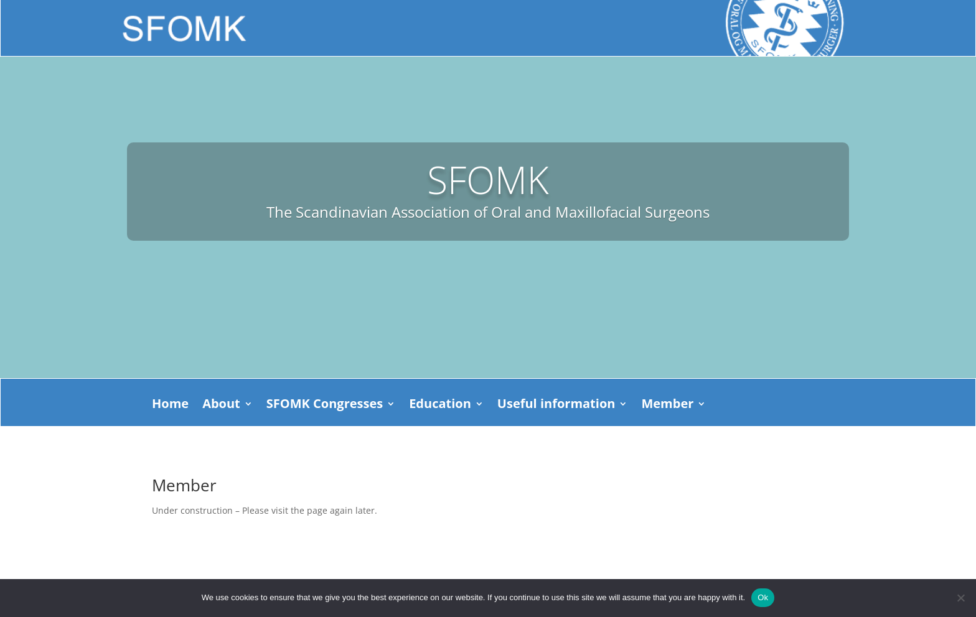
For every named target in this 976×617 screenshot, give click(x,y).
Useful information (556, 405)
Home (170, 405)
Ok (763, 597)
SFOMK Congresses (324, 405)
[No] (960, 597)
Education (440, 405)
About (221, 405)
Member (667, 405)
